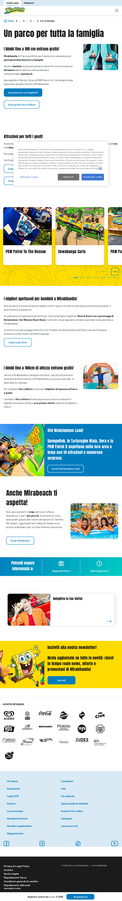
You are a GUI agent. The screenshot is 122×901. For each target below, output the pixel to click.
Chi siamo (12, 781)
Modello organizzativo (19, 825)
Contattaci (67, 781)
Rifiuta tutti (68, 177)
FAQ (63, 788)
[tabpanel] (27, 236)
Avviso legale (11, 873)
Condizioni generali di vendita (21, 881)
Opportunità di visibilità (74, 803)
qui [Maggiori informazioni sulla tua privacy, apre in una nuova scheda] (100, 168)
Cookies (8, 869)
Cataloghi (66, 818)
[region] (61, 164)
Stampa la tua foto (17, 818)
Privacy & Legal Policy (16, 866)
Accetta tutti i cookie (92, 177)
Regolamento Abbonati (17, 885)
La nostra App (15, 810)
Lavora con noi (69, 825)
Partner (11, 803)
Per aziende (68, 796)
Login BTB (13, 796)
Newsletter (13, 788)
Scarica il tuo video (72, 810)
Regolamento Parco (15, 877)
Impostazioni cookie (12, 888)
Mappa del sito (15, 833)
